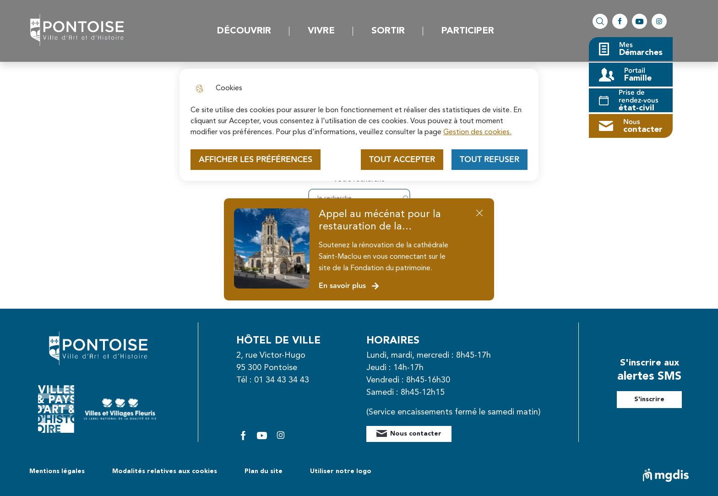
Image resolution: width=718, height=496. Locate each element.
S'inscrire (649, 399)
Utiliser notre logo (340, 471)
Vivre (321, 31)
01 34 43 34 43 (281, 380)
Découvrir (244, 31)
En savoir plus (349, 286)
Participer (467, 31)
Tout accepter (402, 159)
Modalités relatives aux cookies (164, 471)
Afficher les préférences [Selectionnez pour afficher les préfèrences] (255, 159)
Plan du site (264, 471)
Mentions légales (57, 471)
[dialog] (359, 125)
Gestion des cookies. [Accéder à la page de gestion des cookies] (477, 132)
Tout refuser (489, 159)
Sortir (388, 31)
